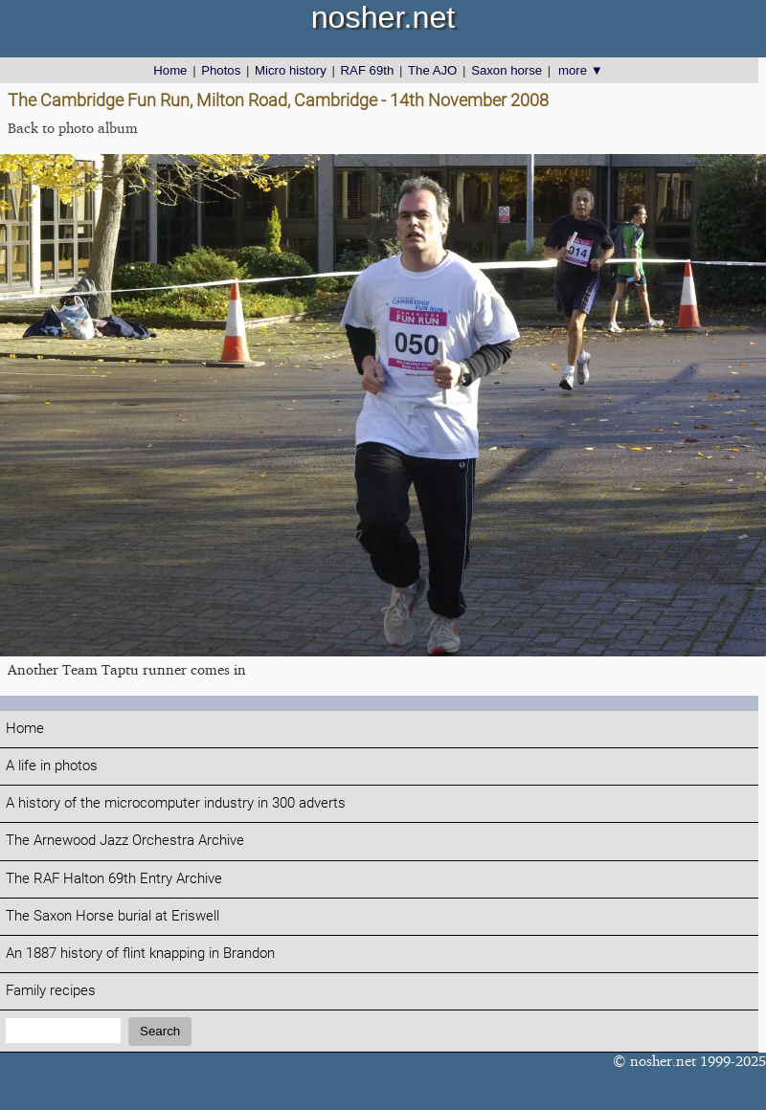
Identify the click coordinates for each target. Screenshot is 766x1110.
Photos (220, 70)
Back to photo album (73, 128)
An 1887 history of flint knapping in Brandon (140, 953)
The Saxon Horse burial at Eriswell (112, 916)
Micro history (291, 70)
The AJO (432, 70)
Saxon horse (506, 70)
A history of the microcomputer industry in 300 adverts (176, 803)
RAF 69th (367, 70)
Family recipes (51, 991)
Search (160, 1031)
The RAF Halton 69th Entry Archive (114, 879)
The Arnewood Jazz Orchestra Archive (125, 840)
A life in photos (52, 766)
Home (170, 70)
